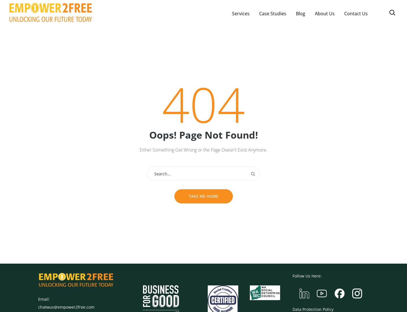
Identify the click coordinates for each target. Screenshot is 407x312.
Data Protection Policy (313, 309)
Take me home (203, 196)
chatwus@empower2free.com (66, 307)
